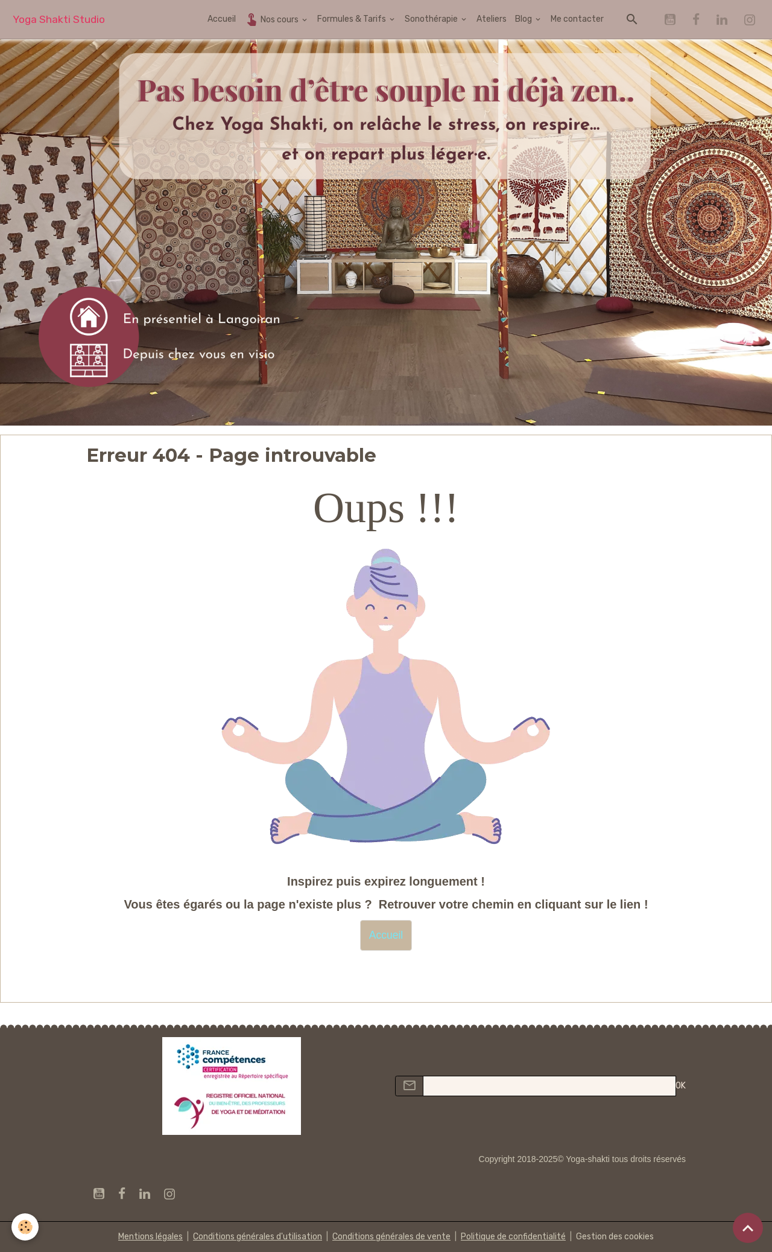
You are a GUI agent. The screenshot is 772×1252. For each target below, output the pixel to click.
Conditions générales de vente (391, 1236)
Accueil (221, 19)
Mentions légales (150, 1236)
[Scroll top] (748, 1228)
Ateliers (491, 19)
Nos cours (272, 19)
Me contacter (577, 19)
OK (681, 1086)
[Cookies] (25, 1227)
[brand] (58, 19)
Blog (524, 19)
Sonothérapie (432, 19)
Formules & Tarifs (352, 19)
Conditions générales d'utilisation (257, 1236)
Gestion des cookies (615, 1236)
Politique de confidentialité (513, 1236)
